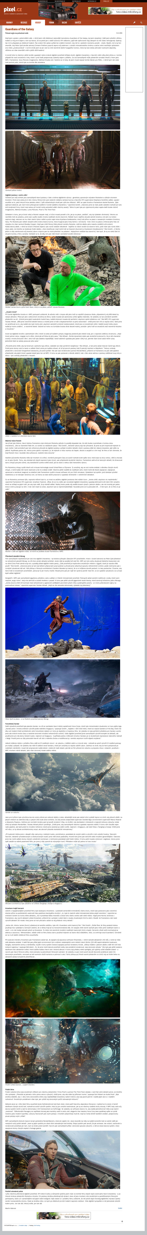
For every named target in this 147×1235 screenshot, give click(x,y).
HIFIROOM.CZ (92, 1)
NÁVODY (38, 22)
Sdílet (120, 1208)
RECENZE (24, 22)
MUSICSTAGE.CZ (60, 1)
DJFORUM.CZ (76, 1)
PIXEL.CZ (106, 1)
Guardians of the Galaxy (19, 29)
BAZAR (64, 22)
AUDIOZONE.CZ (43, 1)
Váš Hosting (37, 1225)
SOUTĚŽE (78, 22)
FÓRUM (51, 22)
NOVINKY (9, 22)
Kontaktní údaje (23, 1225)
